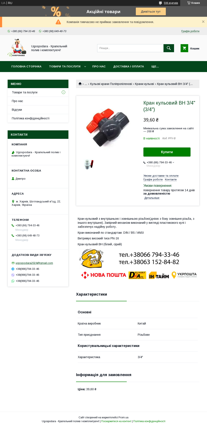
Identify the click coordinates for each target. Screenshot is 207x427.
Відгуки (17, 109)
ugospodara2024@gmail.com (34, 263)
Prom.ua (123, 417)
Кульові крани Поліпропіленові (111, 84)
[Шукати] (168, 48)
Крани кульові (144, 84)
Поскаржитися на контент (116, 421)
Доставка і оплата (128, 66)
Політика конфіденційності (30, 118)
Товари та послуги (64, 66)
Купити (167, 152)
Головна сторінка (26, 66)
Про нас (99, 66)
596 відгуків (171, 2)
